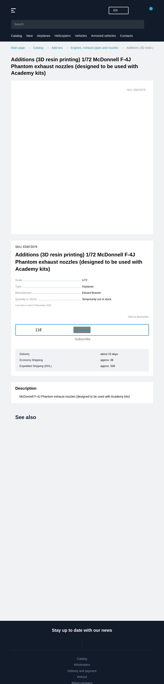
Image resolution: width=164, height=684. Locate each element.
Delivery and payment (81, 671)
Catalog (16, 35)
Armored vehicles (103, 35)
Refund (82, 677)
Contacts (126, 35)
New (29, 35)
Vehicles (81, 35)
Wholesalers (82, 664)
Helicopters (63, 35)
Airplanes (43, 35)
